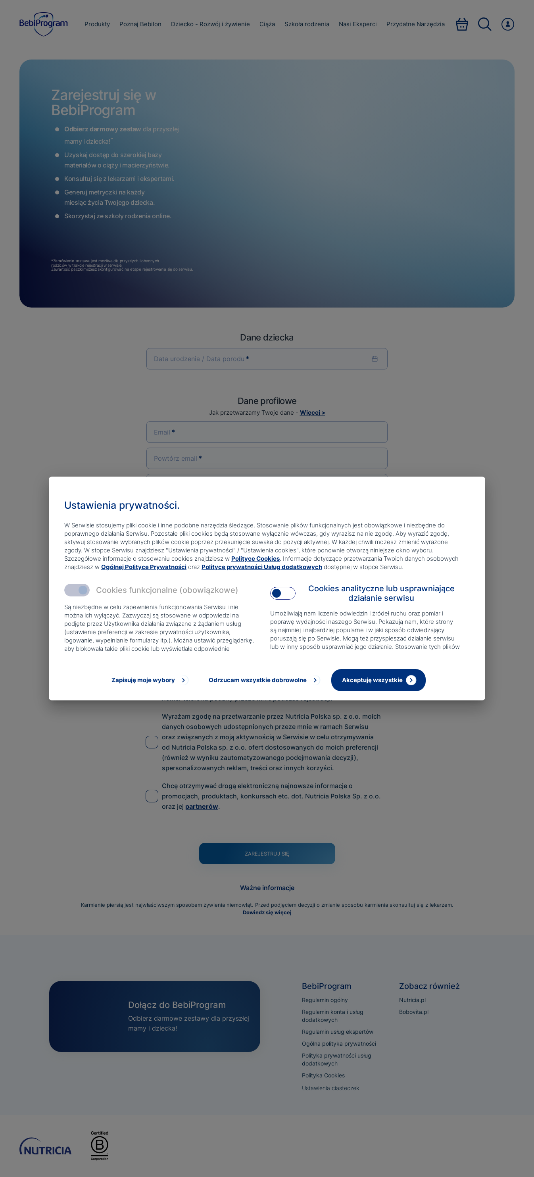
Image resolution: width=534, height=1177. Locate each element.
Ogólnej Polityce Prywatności (143, 567)
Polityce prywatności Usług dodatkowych (262, 567)
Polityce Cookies (255, 558)
